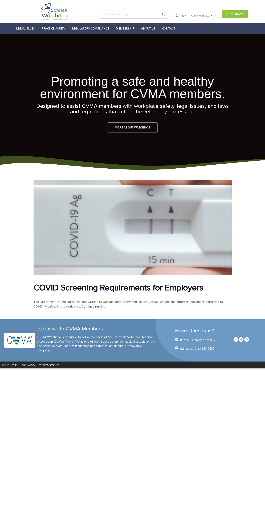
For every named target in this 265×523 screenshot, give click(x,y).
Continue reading (93, 306)
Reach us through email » (197, 340)
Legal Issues (25, 28)
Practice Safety (53, 28)
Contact (168, 28)
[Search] (163, 14)
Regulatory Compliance (90, 28)
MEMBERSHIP (125, 28)
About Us (148, 28)
